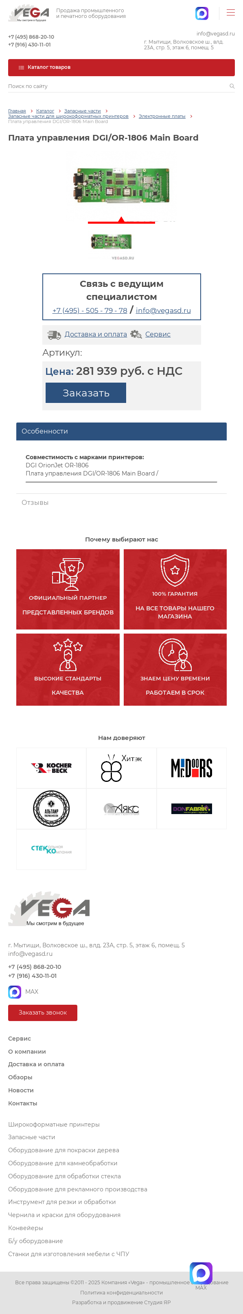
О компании (27, 1051)
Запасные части (82, 111)
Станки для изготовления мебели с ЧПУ (68, 1254)
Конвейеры (25, 1228)
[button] (232, 86)
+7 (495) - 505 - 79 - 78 (90, 310)
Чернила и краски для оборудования (64, 1215)
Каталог (45, 111)
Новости (21, 1090)
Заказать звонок (43, 1012)
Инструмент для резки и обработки (62, 1202)
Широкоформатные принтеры (54, 1124)
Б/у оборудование (35, 1241)
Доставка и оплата (86, 334)
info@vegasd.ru (216, 34)
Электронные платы (162, 116)
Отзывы (35, 502)
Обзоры (20, 1077)
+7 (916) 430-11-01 (29, 45)
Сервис (150, 334)
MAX (23, 992)
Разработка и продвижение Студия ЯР (121, 1302)
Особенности (45, 431)
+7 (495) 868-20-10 (31, 37)
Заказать (86, 393)
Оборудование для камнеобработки (63, 1163)
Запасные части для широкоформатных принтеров (68, 116)
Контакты (22, 1103)
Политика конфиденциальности (121, 1293)
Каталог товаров (44, 67)
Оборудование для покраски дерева (63, 1150)
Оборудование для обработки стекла (64, 1176)
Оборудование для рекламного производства (77, 1189)
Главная (17, 111)
